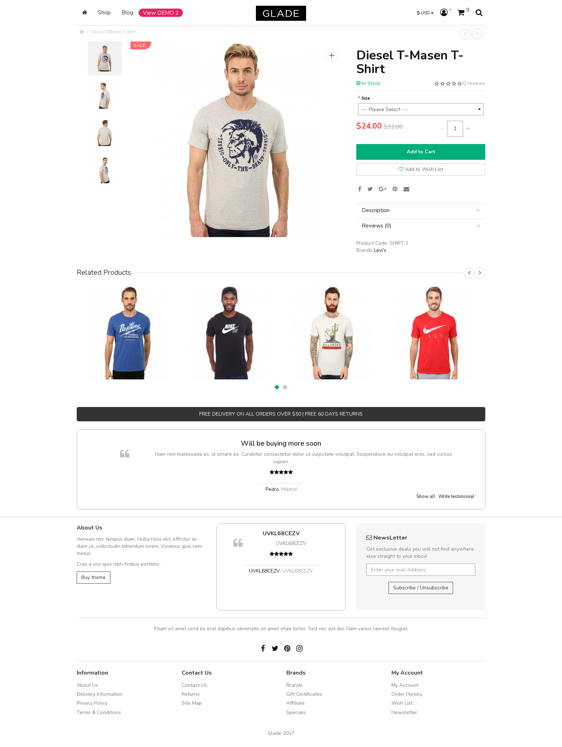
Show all (425, 496)
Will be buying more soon (281, 443)
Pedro (272, 489)
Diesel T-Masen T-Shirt (113, 31)
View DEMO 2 (160, 12)
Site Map (192, 703)
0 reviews (474, 83)
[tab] (420, 210)
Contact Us (194, 685)
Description (421, 210)
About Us (87, 685)
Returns (191, 694)
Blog (127, 12)
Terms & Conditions (99, 712)
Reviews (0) (421, 226)
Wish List (402, 703)
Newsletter (404, 712)
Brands (294, 685)
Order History (406, 694)
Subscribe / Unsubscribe (420, 587)
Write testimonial (456, 496)
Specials (296, 712)
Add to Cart (421, 151)
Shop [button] (104, 12)
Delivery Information (100, 694)
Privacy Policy (92, 703)
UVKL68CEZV (281, 533)
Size (365, 98)
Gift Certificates (304, 694)
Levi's (380, 250)
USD (425, 13)
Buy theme (93, 577)
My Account (404, 685)
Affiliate (295, 703)
